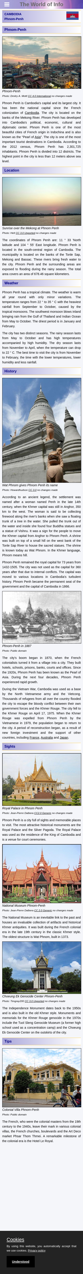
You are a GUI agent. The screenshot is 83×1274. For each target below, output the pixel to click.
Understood (20, 1261)
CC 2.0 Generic (43, 910)
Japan (64, 737)
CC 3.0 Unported (25, 232)
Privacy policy (36, 1250)
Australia (47, 737)
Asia (38, 137)
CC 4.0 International (39, 95)
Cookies (15, 1239)
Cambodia (32, 113)
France (34, 737)
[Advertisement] (41, 1188)
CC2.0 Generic (42, 813)
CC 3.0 (33, 489)
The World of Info (41, 4)
